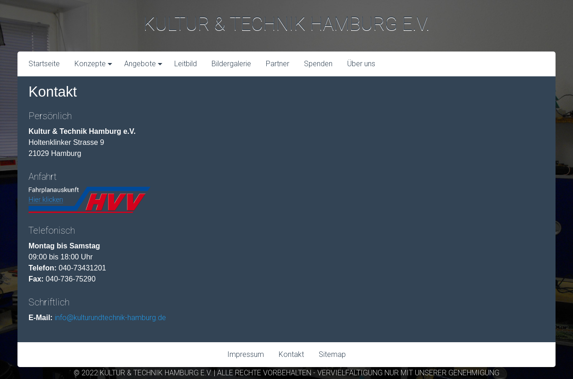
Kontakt (291, 354)
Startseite (44, 63)
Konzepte (90, 63)
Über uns (361, 63)
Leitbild (185, 63)
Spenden (318, 63)
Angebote (140, 63)
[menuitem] (44, 64)
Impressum (245, 354)
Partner (277, 63)
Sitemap (332, 354)
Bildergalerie (231, 63)
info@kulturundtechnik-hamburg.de (110, 317)
